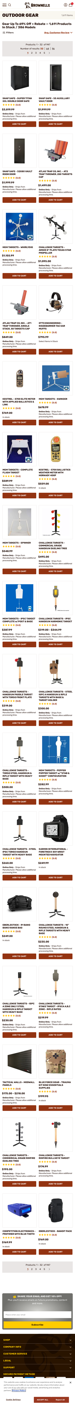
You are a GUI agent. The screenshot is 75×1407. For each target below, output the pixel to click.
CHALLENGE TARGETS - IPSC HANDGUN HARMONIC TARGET (55, 620)
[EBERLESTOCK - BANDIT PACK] (56, 1210)
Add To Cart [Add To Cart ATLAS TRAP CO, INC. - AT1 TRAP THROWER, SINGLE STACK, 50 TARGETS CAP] (19, 351)
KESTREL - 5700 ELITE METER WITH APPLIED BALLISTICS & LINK (19, 402)
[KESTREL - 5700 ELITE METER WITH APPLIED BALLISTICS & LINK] (20, 378)
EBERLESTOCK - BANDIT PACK (55, 1231)
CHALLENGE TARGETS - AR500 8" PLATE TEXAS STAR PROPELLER (55, 250)
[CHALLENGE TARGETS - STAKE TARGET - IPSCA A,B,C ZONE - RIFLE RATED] (56, 983)
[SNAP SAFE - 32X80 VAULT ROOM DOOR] (20, 151)
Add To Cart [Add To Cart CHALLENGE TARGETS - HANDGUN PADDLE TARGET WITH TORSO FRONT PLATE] (19, 723)
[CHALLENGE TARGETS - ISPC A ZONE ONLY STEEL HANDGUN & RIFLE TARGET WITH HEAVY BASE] (20, 983)
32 (41, 48)
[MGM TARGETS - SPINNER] (20, 522)
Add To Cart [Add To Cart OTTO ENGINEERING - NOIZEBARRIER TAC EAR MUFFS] (56, 351)
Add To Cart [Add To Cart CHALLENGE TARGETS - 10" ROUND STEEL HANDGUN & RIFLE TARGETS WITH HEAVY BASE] (56, 956)
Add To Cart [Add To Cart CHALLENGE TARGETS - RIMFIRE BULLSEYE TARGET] (56, 1184)
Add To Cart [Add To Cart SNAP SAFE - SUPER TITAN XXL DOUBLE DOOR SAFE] (19, 124)
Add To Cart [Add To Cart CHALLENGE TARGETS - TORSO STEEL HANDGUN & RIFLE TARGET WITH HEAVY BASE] (19, 802)
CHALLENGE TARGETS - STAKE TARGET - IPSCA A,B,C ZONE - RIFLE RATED (54, 1006)
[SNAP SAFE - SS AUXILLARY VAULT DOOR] (56, 78)
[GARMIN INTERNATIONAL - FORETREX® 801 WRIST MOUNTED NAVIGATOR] (56, 828)
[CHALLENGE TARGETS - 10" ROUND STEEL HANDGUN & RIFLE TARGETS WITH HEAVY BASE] (56, 904)
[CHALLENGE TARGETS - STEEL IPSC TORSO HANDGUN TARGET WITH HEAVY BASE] (20, 828)
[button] (4, 5)
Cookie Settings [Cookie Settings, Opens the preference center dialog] (13, 1400)
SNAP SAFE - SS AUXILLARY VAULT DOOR (54, 99)
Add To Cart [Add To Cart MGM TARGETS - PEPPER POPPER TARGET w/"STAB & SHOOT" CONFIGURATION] (56, 802)
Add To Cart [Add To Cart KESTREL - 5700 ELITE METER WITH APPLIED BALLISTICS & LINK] (19, 422)
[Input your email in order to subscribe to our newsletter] (37, 1314)
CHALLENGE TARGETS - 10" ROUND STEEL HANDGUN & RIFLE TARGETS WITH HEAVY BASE (54, 929)
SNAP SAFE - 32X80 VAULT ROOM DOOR (17, 173)
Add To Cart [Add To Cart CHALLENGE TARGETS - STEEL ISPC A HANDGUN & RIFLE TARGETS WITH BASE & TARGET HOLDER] (56, 723)
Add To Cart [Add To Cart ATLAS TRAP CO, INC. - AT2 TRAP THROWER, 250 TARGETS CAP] (56, 200)
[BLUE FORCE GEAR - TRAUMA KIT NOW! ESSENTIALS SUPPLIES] (56, 1062)
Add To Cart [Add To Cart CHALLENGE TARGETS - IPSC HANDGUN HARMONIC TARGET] (56, 644)
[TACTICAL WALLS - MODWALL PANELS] (20, 1062)
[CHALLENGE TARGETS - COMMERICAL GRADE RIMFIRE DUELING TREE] (20, 1135)
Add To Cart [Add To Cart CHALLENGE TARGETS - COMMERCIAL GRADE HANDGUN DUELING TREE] (56, 571)
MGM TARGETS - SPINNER (17, 542)
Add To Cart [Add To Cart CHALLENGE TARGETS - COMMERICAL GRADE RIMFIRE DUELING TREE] (19, 1184)
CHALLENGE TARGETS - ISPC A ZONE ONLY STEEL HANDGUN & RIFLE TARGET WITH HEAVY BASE (18, 1007)
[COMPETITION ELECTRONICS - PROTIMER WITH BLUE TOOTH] (20, 1210)
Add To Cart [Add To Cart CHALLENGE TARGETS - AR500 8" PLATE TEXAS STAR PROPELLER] (56, 276)
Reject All (60, 1400)
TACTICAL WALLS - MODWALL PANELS (19, 1083)
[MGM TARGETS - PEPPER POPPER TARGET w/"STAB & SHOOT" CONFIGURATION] (56, 750)
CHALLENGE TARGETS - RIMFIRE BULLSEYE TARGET (54, 1156)
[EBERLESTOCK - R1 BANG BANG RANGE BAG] (20, 904)
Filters (8, 32)
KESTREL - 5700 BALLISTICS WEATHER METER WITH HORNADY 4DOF (55, 472)
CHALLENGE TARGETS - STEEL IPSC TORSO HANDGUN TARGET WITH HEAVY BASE (19, 852)
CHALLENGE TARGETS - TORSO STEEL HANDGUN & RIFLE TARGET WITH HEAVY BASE (17, 774)
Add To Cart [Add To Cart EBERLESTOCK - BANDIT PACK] (56, 1252)
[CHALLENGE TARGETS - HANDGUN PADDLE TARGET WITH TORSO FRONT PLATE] (20, 671)
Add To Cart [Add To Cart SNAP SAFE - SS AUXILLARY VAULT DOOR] (56, 124)
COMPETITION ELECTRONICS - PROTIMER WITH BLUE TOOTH (19, 1232)
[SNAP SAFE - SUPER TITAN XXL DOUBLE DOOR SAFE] (20, 78)
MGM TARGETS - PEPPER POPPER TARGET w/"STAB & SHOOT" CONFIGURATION (54, 773)
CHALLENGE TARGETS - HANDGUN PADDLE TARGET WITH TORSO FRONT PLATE (18, 694)
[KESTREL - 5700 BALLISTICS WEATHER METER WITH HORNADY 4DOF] (56, 449)
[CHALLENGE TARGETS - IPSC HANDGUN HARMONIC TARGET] (56, 598)
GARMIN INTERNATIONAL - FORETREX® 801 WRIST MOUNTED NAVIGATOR (53, 852)
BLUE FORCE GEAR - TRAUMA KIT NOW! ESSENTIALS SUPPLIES (55, 1085)
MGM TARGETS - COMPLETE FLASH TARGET (18, 471)
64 (47, 48)
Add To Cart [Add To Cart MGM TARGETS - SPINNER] (19, 571)
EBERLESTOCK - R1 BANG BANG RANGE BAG (16, 926)
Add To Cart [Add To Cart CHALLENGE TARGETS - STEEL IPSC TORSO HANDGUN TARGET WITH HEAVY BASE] (19, 877)
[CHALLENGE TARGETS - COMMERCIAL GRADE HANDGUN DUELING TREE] (56, 522)
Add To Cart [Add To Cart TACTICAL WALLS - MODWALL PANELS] (19, 1108)
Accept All (42, 1400)
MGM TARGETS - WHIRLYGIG (18, 247)
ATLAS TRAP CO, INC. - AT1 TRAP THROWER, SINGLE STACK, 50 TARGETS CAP (17, 326)
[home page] (37, 5)
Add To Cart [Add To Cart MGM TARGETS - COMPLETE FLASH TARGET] (19, 495)
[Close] (70, 1382)
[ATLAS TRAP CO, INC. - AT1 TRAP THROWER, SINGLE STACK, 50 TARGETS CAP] (20, 302)
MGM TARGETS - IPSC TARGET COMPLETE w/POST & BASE (19, 620)
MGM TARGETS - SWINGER (53, 399)
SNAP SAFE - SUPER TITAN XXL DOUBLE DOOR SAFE (17, 99)
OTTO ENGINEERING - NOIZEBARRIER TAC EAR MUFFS (52, 326)
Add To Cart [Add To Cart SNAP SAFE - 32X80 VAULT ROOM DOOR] (19, 200)
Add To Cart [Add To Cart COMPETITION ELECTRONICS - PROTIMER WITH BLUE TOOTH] (19, 1252)
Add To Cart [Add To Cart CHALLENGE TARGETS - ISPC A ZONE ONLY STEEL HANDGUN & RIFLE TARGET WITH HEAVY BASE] (19, 1035)
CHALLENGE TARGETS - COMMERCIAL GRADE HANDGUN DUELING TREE (53, 545)
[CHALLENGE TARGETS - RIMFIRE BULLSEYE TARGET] (56, 1135)
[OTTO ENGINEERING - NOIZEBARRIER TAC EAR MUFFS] (56, 302)
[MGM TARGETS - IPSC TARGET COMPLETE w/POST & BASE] (20, 598)
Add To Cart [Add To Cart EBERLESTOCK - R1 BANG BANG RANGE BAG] (19, 956)
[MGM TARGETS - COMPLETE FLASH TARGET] (20, 449)
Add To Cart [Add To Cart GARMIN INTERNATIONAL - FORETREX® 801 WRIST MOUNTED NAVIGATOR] (56, 877)
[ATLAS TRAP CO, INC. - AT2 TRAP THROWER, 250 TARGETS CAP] (56, 151)
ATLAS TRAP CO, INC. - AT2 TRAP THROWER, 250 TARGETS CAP (55, 174)
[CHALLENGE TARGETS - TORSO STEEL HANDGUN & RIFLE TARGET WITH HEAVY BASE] (20, 750)
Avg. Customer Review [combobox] (56, 32)
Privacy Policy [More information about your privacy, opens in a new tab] (19, 1390)
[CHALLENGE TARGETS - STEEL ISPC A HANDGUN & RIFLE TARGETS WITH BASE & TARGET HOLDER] (56, 671)
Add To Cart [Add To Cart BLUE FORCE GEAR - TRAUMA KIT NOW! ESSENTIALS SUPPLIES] (56, 1108)
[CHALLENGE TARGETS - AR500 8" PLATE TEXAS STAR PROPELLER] (56, 227)
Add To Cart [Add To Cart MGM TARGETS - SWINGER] (56, 422)
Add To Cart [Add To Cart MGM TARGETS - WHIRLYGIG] (19, 276)
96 (53, 48)
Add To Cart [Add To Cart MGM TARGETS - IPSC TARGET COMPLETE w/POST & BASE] (19, 644)
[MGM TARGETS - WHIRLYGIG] (20, 227)
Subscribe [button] (37, 1324)
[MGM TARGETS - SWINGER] (56, 378)
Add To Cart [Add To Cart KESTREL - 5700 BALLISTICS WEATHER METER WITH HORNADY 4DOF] (56, 495)
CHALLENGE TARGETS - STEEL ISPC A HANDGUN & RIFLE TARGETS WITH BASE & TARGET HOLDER (55, 695)
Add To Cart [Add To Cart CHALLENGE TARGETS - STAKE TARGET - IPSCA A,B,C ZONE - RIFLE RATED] (56, 1035)
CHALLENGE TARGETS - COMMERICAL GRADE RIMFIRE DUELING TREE (19, 1158)
